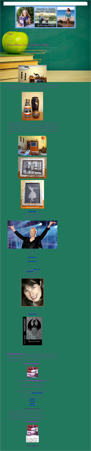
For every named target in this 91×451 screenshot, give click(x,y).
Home (9, 37)
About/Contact (11, 39)
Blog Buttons (11, 40)
